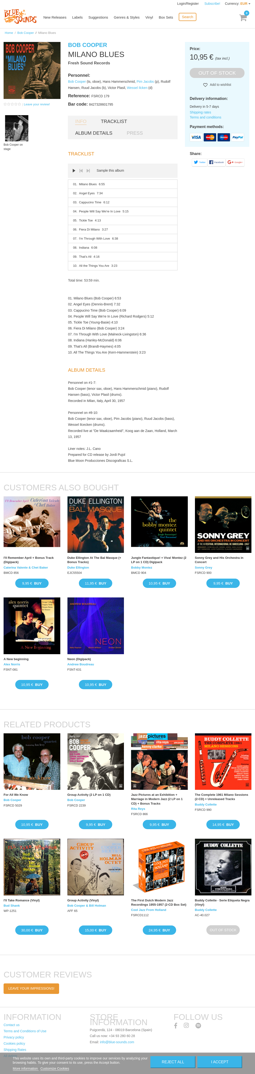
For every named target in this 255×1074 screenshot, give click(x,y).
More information (26, 1068)
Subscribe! (212, 3)
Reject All (173, 1062)
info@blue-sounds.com (117, 1042)
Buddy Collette (206, 804)
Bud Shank (12, 905)
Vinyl (149, 17)
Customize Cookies (54, 1068)
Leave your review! (37, 104)
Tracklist (114, 121)
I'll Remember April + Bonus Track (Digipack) (29, 560)
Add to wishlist (220, 85)
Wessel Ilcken (137, 88)
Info (81, 121)
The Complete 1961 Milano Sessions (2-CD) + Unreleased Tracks (221, 797)
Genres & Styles (126, 17)
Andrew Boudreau (80, 664)
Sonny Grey (203, 567)
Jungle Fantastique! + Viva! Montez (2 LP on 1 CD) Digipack (158, 560)
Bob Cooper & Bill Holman (86, 905)
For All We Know (16, 795)
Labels (77, 17)
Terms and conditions (205, 117)
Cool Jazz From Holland (148, 910)
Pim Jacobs (145, 81)
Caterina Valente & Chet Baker (26, 567)
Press (135, 133)
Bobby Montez (141, 567)
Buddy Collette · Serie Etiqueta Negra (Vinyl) (222, 902)
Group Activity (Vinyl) (83, 900)
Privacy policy (14, 1037)
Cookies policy (14, 1043)
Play (73, 170)
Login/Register (188, 3)
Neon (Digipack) (79, 659)
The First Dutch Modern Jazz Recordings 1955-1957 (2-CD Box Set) (158, 902)
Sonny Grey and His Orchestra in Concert (219, 560)
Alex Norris (12, 664)
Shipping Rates (15, 1050)
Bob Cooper (25, 33)
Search (187, 17)
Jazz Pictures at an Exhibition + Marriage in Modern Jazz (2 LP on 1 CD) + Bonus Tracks (157, 799)
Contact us (12, 1025)
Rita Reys (138, 809)
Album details (93, 133)
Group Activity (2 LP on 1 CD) (89, 795)
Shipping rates (200, 112)
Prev (81, 170)
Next (88, 170)
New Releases (54, 17)
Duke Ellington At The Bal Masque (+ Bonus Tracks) (94, 560)
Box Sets (166, 17)
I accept (220, 1062)
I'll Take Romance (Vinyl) (22, 900)
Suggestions (98, 17)
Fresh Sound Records (89, 63)
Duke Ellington (78, 567)
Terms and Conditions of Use (25, 1031)
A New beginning (16, 659)
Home (9, 33)
